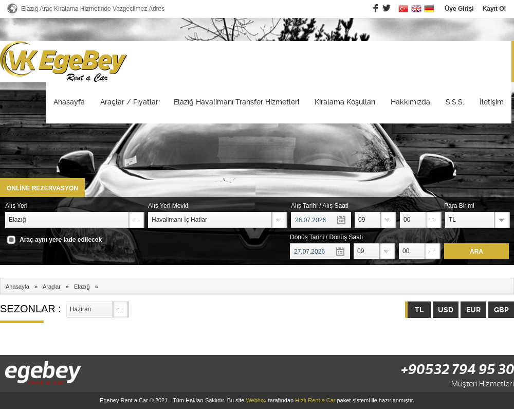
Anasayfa (69, 102)
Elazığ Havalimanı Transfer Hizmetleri (236, 102)
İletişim (492, 102)
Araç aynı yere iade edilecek (61, 239)
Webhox (256, 400)
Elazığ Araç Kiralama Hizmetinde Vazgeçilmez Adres (92, 8)
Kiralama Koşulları (345, 102)
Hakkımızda (410, 102)
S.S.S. (455, 102)
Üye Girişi (459, 8)
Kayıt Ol (494, 8)
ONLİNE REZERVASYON (42, 188)
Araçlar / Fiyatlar (129, 102)
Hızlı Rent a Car (315, 400)
